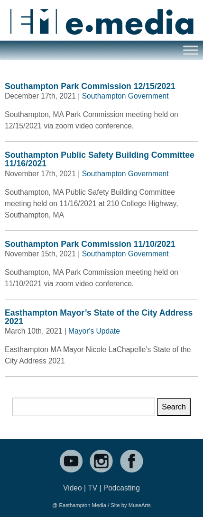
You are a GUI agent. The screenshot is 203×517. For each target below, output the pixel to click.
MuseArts (140, 505)
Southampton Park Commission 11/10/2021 (90, 244)
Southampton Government (125, 96)
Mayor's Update (94, 331)
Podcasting (121, 488)
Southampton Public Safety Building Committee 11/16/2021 (99, 159)
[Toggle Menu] (190, 49)
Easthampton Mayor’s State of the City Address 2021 (99, 317)
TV (92, 488)
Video (72, 488)
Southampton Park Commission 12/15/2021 (90, 86)
